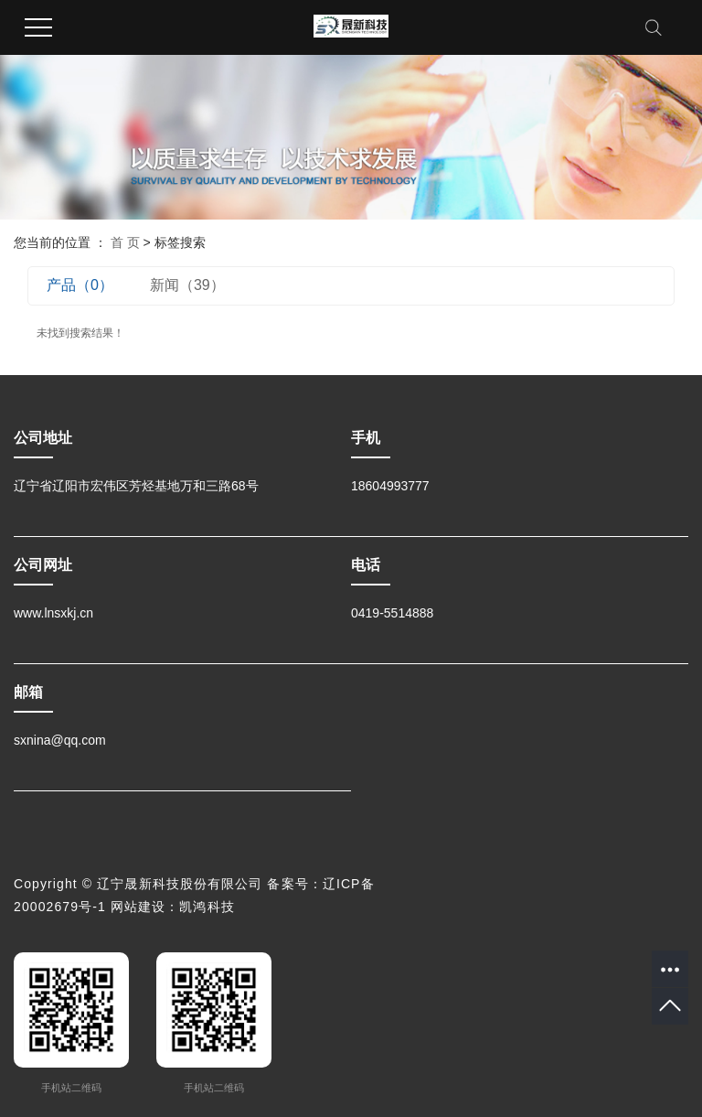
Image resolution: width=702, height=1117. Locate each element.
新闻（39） (187, 285)
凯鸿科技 (206, 906)
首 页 (125, 242)
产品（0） (80, 285)
